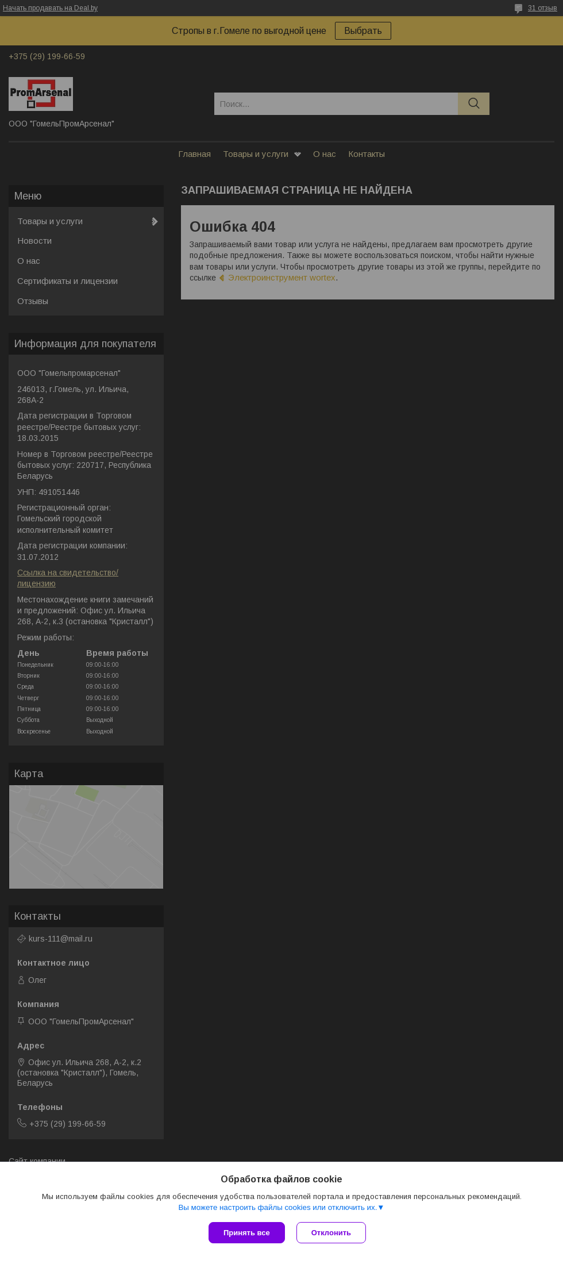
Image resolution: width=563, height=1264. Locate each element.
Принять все (246, 1232)
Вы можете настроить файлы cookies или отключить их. (277, 1207)
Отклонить (331, 1232)
